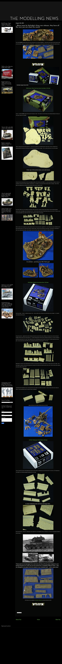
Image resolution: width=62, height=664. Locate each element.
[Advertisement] (30, 8)
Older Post (58, 619)
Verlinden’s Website (38, 600)
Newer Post (18, 619)
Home (38, 619)
